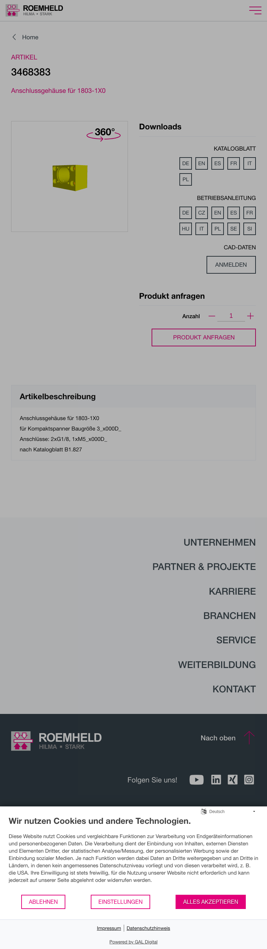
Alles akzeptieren (210, 902)
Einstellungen (120, 902)
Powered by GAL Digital (133, 941)
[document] (133, 855)
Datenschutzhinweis (148, 928)
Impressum (109, 928)
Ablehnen (43, 902)
